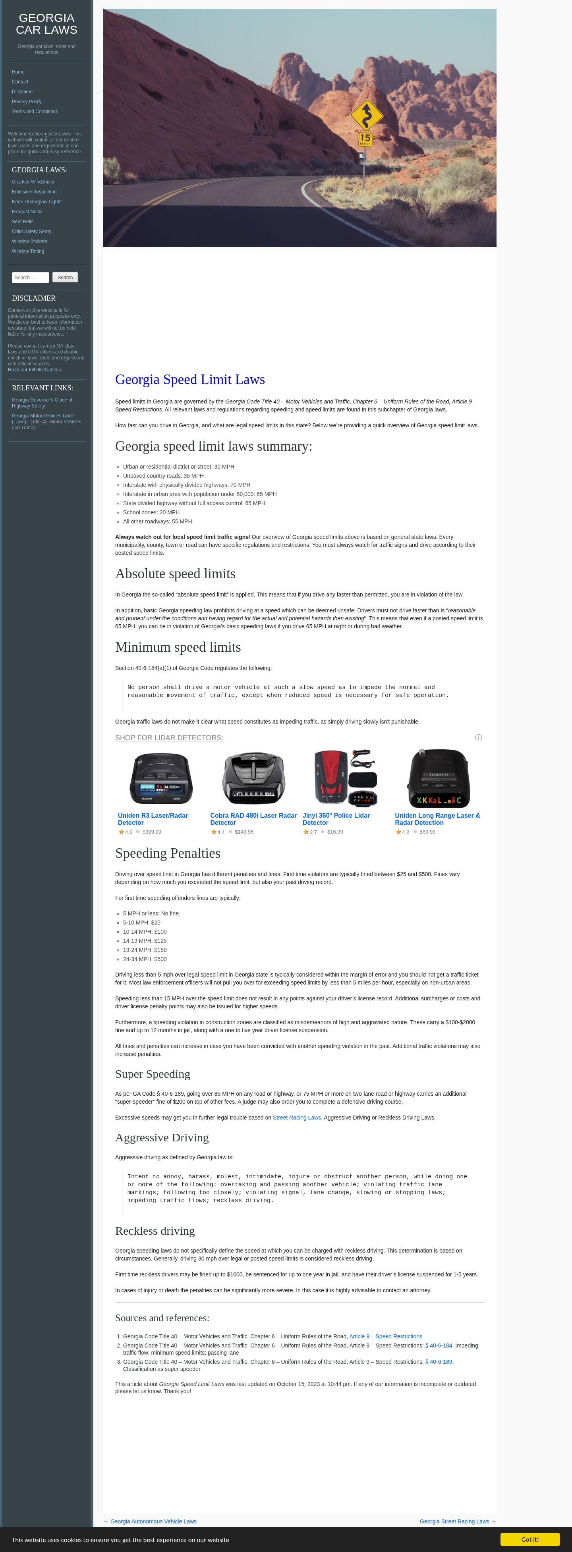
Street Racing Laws (297, 1117)
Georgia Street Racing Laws (458, 1521)
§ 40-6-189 (438, 1362)
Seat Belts (23, 221)
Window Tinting (28, 251)
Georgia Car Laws (47, 23)
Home (18, 72)
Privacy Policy (27, 101)
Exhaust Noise (27, 211)
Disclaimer (23, 92)
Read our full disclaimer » (35, 370)
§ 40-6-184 (438, 1345)
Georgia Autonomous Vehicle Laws (150, 1521)
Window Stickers (29, 241)
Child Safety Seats (31, 231)
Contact (20, 82)
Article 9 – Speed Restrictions (385, 1336)
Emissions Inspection (34, 192)
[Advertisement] (300, 304)
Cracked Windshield (33, 182)
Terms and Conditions (35, 111)
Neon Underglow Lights (37, 202)
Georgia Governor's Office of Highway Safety (42, 403)
